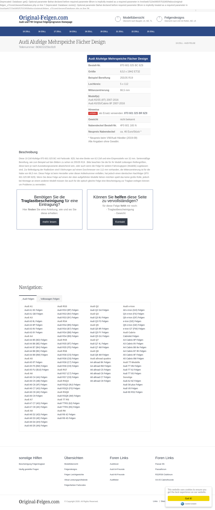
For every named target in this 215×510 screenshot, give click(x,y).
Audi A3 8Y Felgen (34, 332)
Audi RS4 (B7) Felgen (68, 328)
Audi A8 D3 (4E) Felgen (36, 418)
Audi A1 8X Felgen (34, 310)
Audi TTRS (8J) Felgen (68, 403)
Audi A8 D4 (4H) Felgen (36, 422)
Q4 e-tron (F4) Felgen (133, 314)
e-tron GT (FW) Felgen (134, 328)
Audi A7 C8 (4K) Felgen (36, 407)
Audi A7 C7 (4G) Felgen (36, 403)
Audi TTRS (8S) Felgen (68, 407)
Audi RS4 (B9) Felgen (68, 336)
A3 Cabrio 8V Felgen (133, 343)
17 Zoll (57, 31)
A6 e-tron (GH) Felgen (134, 310)
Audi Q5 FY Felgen (99, 332)
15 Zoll (26, 31)
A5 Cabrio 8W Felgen (133, 358)
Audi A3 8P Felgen (34, 325)
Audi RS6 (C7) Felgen (68, 362)
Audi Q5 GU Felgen (99, 336)
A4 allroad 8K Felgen (100, 362)
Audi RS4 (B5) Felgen (68, 325)
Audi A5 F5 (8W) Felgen (36, 366)
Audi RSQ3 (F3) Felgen (68, 388)
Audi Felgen (27, 299)
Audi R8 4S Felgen (66, 418)
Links (155, 501)
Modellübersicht (133, 17)
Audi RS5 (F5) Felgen (67, 347)
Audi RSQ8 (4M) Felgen (69, 396)
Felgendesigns (174, 17)
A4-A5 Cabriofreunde (164, 480)
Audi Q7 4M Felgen (99, 347)
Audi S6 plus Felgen (133, 384)
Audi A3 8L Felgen (33, 321)
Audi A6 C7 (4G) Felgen (36, 388)
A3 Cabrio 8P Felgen (133, 340)
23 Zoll (151, 31)
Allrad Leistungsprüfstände (76, 480)
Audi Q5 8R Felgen (99, 328)
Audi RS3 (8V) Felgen (68, 314)
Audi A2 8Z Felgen (132, 381)
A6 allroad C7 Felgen (100, 377)
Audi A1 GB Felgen (34, 314)
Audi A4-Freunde (117, 469)
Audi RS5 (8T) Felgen (67, 343)
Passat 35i (159, 464)
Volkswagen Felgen (49, 299)
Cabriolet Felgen (131, 336)
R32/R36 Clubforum (164, 474)
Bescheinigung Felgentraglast (32, 464)
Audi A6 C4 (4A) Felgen (36, 377)
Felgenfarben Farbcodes (75, 485)
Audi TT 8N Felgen (132, 366)
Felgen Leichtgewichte (74, 474)
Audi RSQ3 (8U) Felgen (68, 384)
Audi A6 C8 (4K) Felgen (36, 392)
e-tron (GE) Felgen (132, 321)
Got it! (189, 498)
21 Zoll (120, 31)
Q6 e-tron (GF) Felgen (134, 317)
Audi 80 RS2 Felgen (133, 392)
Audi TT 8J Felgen (132, 369)
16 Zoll (42, 31)
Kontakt (120, 221)
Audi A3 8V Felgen (34, 328)
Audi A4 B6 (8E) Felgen (36, 343)
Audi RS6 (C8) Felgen (68, 366)
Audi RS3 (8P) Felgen (68, 310)
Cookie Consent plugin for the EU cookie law (189, 503)
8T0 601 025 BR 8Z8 (135, 113)
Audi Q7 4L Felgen (99, 343)
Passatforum (160, 469)
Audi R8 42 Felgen (66, 414)
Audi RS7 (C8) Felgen (68, 377)
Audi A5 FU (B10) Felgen (37, 369)
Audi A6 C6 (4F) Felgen (36, 384)
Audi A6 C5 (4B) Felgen (36, 381)
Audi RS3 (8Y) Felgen (68, 317)
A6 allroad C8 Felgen (100, 381)
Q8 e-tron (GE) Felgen (134, 325)
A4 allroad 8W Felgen (100, 366)
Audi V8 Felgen (130, 388)
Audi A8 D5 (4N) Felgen (36, 425)
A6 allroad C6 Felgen (100, 373)
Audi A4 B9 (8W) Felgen (36, 355)
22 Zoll (135, 31)
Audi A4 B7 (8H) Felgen (36, 347)
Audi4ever (114, 464)
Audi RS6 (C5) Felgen (68, 355)
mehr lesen (49, 221)
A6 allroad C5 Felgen (100, 369)
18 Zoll (73, 31)
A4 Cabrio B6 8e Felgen (134, 347)
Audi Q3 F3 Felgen (99, 321)
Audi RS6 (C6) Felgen (68, 358)
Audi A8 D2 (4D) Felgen (36, 414)
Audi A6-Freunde (117, 474)
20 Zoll (104, 31)
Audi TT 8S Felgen (132, 373)
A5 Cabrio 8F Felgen (133, 355)
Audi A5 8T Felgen (33, 362)
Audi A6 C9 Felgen (34, 396)
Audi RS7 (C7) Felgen (68, 373)
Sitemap (164, 501)
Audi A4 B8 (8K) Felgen (36, 351)
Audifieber (114, 480)
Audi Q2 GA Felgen (99, 310)
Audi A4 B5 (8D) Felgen (36, 340)
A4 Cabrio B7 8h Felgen (134, 351)
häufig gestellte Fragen (29, 469)
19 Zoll (88, 31)
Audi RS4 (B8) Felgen (68, 332)
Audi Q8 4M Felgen (99, 355)
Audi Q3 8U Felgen (99, 317)
